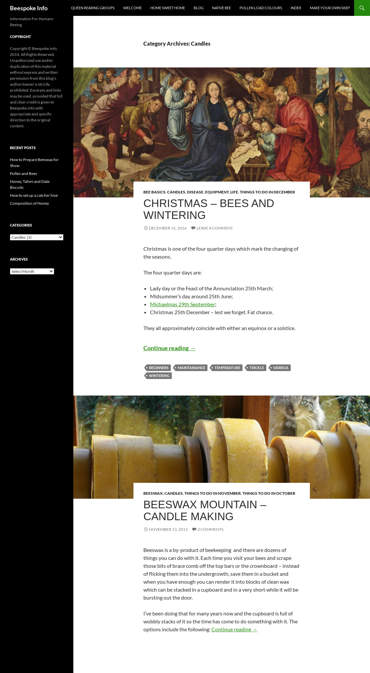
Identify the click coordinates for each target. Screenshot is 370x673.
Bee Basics (154, 191)
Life (234, 191)
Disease (195, 191)
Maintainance (191, 367)
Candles (176, 191)
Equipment (217, 191)
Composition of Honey (29, 203)
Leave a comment (215, 228)
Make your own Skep (330, 8)
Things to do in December (267, 191)
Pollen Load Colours (261, 8)
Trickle (256, 367)
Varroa (280, 367)
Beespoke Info (29, 8)
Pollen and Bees (23, 173)
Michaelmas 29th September (182, 304)
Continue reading (169, 348)
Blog (199, 8)
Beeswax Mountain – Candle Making (204, 510)
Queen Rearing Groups (93, 8)
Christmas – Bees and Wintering (208, 209)
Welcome (132, 8)
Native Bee (221, 8)
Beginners (158, 367)
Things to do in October (268, 493)
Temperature (227, 367)
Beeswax (153, 493)
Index (296, 8)
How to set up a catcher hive (34, 195)
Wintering (159, 375)
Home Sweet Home (167, 8)
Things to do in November (212, 493)
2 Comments (210, 529)
